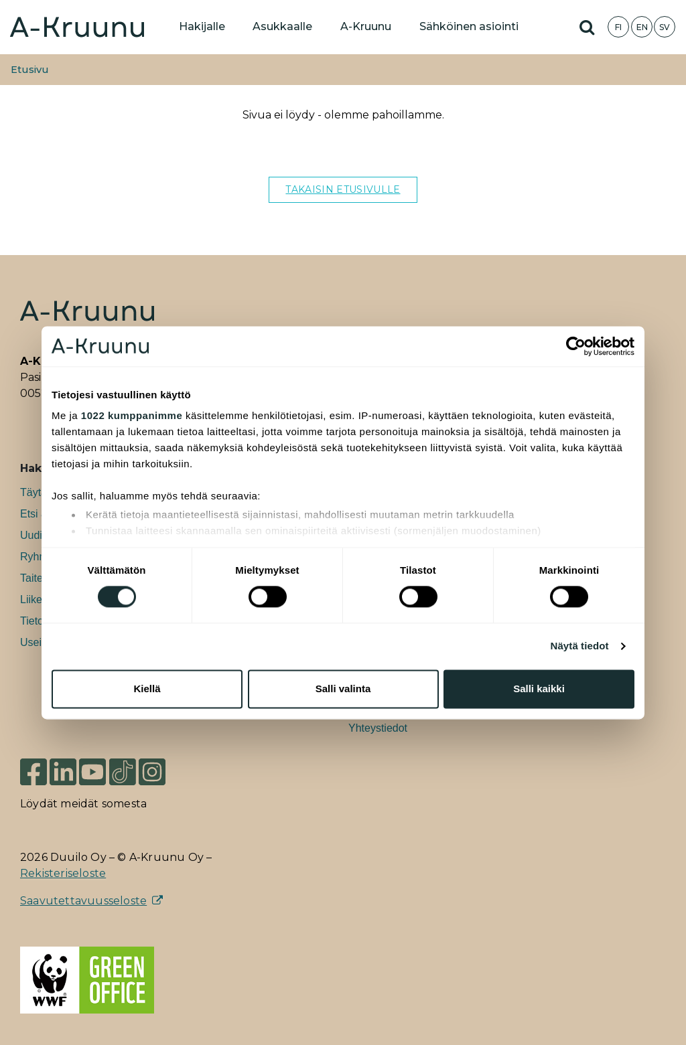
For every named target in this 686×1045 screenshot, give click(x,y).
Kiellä (146, 688)
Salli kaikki (539, 688)
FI (618, 27)
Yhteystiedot (377, 728)
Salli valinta (343, 688)
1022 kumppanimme (131, 415)
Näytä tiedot (580, 646)
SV (664, 27)
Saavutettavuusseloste (83, 900)
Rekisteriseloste (63, 873)
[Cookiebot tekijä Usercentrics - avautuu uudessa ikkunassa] (575, 346)
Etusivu (30, 70)
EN (642, 27)
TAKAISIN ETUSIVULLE (342, 189)
